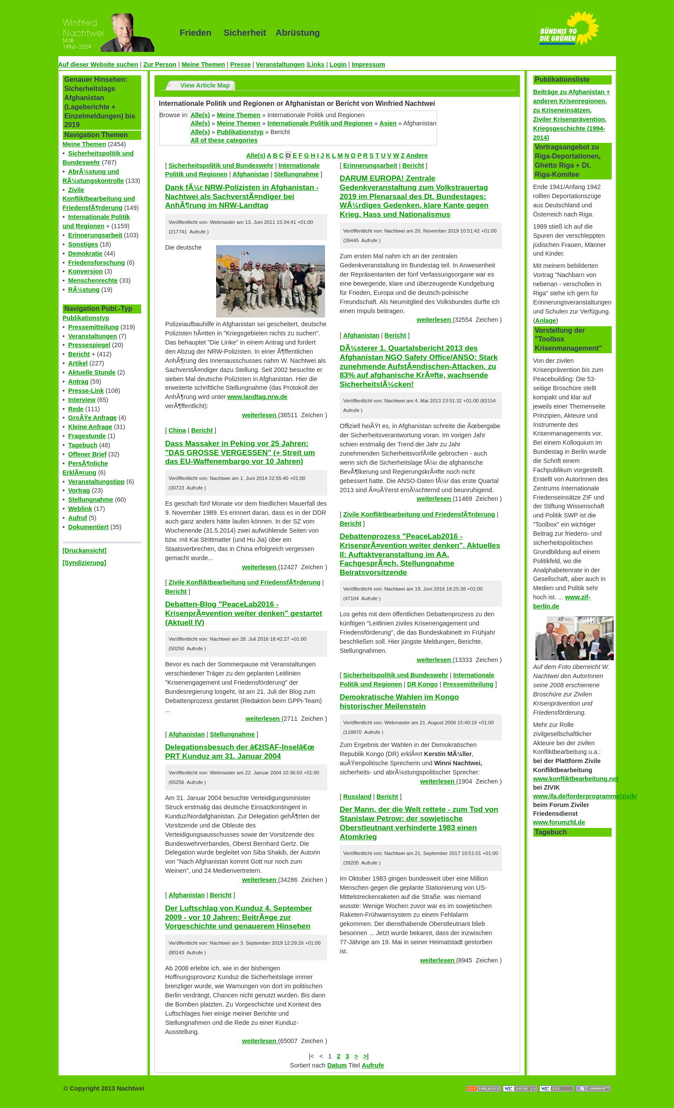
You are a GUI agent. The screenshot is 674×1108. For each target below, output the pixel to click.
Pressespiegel (89, 344)
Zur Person (159, 64)
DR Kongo (422, 684)
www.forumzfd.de (559, 822)
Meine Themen (203, 64)
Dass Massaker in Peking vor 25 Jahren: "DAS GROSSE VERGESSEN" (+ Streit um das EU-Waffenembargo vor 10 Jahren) (240, 452)
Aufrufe (373, 1065)
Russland (357, 796)
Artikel (78, 363)
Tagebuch (83, 445)
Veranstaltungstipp (96, 481)
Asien (387, 123)
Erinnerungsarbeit (95, 235)
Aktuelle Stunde (92, 372)
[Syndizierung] (84, 562)
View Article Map (205, 85)
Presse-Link (86, 390)
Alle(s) (200, 114)
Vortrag (79, 490)
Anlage (545, 320)
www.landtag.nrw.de (257, 396)
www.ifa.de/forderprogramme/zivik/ (585, 796)
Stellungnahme (90, 499)
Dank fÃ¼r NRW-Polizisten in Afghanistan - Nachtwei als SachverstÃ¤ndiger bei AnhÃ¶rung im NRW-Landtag (242, 196)
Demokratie (85, 253)
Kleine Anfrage (90, 426)
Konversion (85, 271)
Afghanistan (251, 174)
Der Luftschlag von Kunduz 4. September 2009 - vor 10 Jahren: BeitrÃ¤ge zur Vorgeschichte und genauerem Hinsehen (238, 917)
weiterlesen (260, 415)
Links (316, 64)
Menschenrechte (93, 280)
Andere (417, 155)
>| (366, 1056)
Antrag (78, 381)
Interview (81, 399)
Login (337, 64)
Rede (76, 408)
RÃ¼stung (84, 289)
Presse (240, 64)
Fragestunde (87, 435)
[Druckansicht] (85, 550)
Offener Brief (87, 454)
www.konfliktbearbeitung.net (576, 778)
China (177, 430)
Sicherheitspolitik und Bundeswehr (221, 165)
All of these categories (224, 140)
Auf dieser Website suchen (98, 64)
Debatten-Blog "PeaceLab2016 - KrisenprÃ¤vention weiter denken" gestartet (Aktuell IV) (243, 613)
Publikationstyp (86, 317)
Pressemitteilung (93, 327)
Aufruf (77, 517)
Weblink (80, 508)
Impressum (368, 64)
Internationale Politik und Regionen (320, 123)
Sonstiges (83, 244)
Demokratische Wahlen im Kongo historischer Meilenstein (399, 701)
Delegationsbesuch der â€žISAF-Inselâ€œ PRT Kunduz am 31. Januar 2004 (240, 751)
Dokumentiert (88, 527)
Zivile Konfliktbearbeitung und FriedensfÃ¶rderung (99, 199)
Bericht (79, 354)
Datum (337, 1065)
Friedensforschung (96, 262)
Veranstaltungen (280, 64)
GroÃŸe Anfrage (92, 417)
